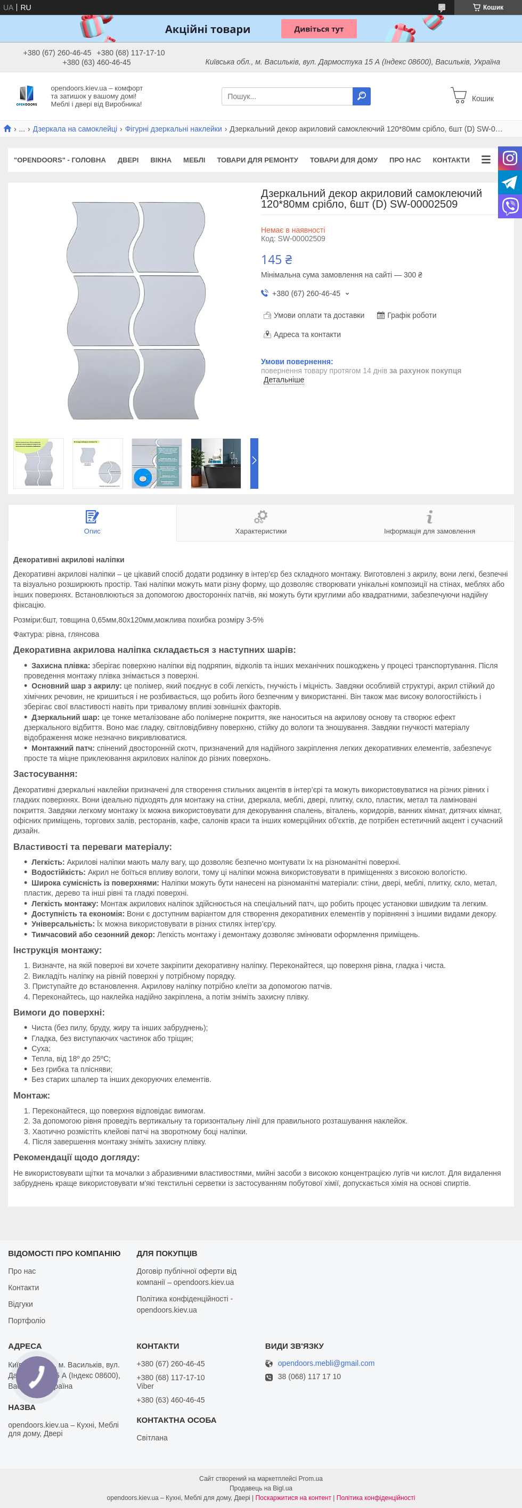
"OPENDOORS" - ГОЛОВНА (60, 160)
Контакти (451, 160)
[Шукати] (362, 96)
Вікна (161, 160)
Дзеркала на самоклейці (75, 129)
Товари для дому (344, 160)
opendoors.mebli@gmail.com (326, 1363)
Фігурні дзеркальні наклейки (173, 129)
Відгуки (20, 1304)
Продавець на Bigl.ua (261, 1488)
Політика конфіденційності (376, 1498)
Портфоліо (26, 1320)
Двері (128, 160)
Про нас (405, 160)
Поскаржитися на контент (293, 1498)
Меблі (194, 160)
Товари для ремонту (257, 160)
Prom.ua (311, 1478)
